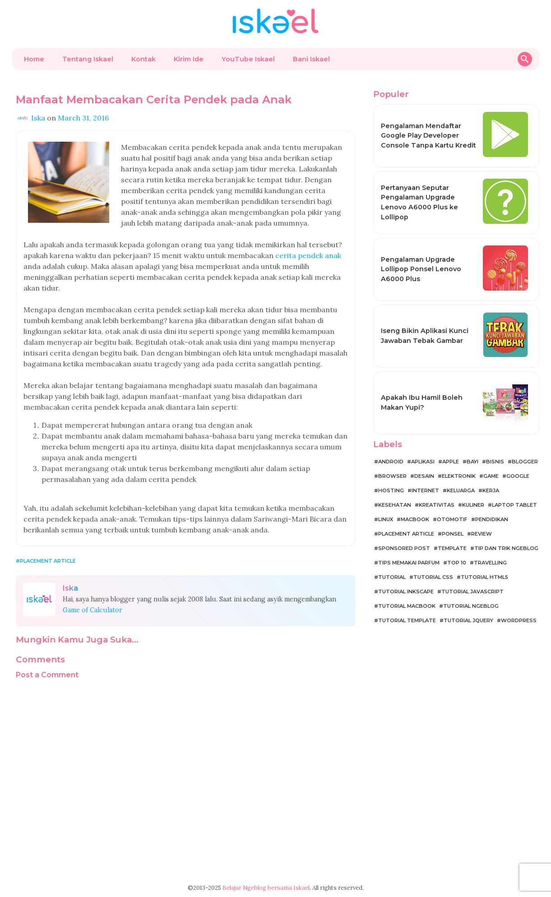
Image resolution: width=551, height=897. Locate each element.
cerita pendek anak (308, 255)
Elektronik (459, 476)
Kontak (143, 59)
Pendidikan (491, 519)
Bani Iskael (311, 59)
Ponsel (452, 534)
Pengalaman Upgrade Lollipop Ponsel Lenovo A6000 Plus (421, 269)
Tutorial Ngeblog (471, 606)
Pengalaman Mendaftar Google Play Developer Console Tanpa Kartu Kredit (428, 135)
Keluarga (461, 490)
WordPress (519, 620)
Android (390, 461)
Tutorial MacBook (406, 606)
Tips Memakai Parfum (409, 562)
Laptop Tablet (514, 505)
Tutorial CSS (433, 577)
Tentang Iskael (87, 59)
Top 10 (456, 562)
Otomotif (452, 519)
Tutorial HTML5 (484, 577)
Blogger (525, 461)
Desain (424, 476)
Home (34, 59)
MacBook (415, 519)
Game (491, 476)
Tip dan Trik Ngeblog (506, 548)
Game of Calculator (92, 610)
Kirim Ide (189, 59)
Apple (450, 461)
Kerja (490, 490)
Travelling (490, 562)
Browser (392, 476)
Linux (385, 519)
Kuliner (473, 505)
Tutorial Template (407, 620)
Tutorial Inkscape (406, 591)
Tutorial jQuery (468, 620)
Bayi (472, 461)
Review (481, 534)
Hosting (391, 490)
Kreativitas (436, 505)
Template (452, 548)
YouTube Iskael (248, 59)
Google (517, 476)
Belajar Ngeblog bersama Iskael (266, 888)
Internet (425, 490)
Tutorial (392, 577)
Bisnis (495, 461)
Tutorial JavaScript (472, 591)
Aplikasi (423, 461)
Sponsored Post (404, 548)
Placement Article (48, 561)
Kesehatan (394, 505)
